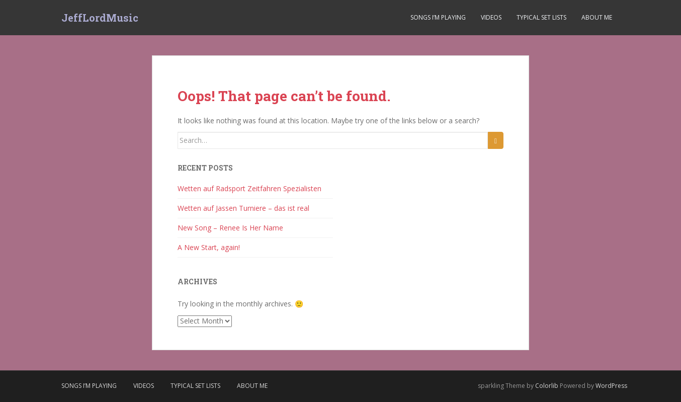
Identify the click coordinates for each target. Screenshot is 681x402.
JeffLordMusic (99, 17)
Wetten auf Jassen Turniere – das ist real (243, 208)
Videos (491, 17)
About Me (596, 17)
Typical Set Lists (541, 17)
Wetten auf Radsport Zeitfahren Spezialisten (249, 188)
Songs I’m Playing (438, 17)
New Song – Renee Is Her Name (230, 227)
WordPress (611, 385)
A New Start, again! (209, 247)
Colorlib (546, 385)
